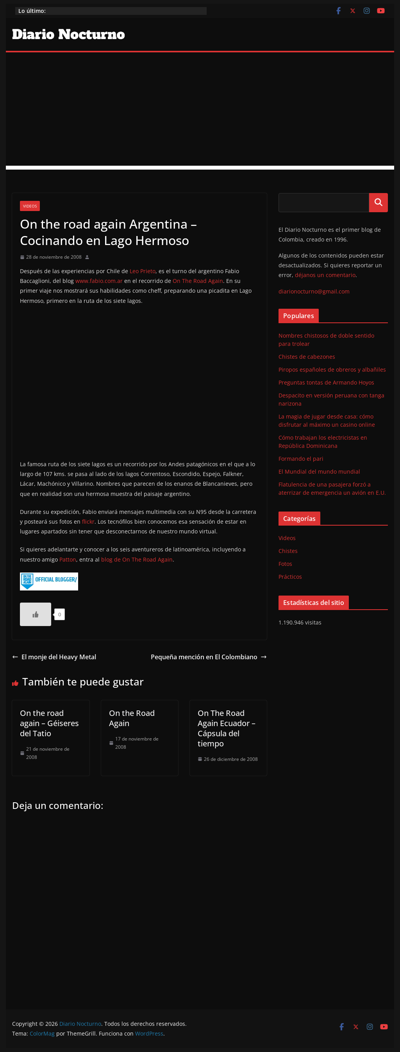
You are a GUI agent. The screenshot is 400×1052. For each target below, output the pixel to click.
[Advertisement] (200, 111)
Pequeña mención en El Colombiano (209, 657)
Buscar (378, 202)
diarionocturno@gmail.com (314, 291)
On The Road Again (198, 280)
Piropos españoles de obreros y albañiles (332, 369)
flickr (88, 521)
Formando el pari (301, 458)
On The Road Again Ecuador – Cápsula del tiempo (226, 728)
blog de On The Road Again (137, 559)
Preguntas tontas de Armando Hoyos (326, 382)
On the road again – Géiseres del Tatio (49, 723)
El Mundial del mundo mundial (319, 471)
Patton (67, 559)
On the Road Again (132, 718)
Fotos (285, 563)
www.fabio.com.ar (99, 280)
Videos (30, 206)
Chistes (288, 551)
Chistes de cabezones (307, 356)
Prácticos (290, 576)
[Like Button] (35, 614)
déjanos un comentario (325, 275)
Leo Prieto (142, 271)
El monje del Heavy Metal (54, 657)
